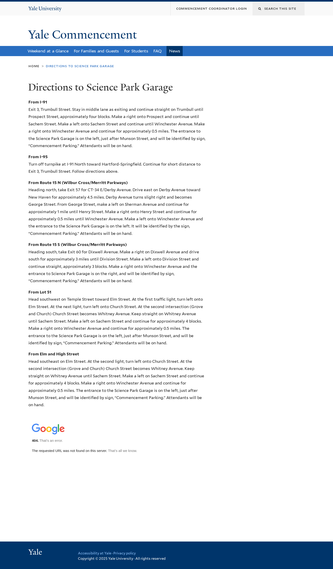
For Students (136, 50)
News (174, 50)
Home (33, 66)
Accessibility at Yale (94, 553)
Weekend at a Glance (48, 50)
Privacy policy (124, 553)
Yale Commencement (84, 34)
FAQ (157, 50)
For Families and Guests (96, 50)
